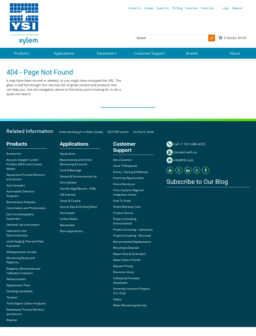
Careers (149, 8)
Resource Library (123, 272)
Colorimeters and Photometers (26, 208)
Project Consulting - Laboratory (133, 229)
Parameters (106, 53)
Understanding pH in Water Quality (81, 132)
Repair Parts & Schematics (129, 254)
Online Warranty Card (127, 207)
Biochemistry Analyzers (21, 202)
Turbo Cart (207, 8)
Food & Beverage (70, 170)
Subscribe (191, 8)
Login (225, 8)
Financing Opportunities (128, 178)
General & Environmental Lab (78, 176)
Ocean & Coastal (70, 201)
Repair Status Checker (127, 260)
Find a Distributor (124, 184)
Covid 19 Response (125, 166)
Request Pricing (123, 266)
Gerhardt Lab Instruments (23, 225)
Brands (192, 53)
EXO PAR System (118, 132)
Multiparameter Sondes (21, 252)
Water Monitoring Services (130, 305)
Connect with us (185, 152)
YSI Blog (177, 8)
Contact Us (134, 8)
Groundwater (68, 182)
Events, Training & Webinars (130, 172)
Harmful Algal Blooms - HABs (78, 189)
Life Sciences (68, 194)
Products (21, 53)
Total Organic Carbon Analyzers (26, 303)
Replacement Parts (18, 285)
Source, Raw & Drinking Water (78, 207)
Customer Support (149, 53)
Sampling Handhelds (19, 291)
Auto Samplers (15, 185)
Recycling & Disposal (126, 248)
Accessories (13, 154)
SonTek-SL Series (143, 132)
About (235, 53)
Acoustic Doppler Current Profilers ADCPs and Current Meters (24, 164)
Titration (11, 297)
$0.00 (235, 38)
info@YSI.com (183, 160)
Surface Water (68, 219)
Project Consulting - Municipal (132, 235)
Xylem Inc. (163, 8)
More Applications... (72, 231)
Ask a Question (122, 160)
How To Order (122, 201)
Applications (64, 53)
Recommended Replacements (132, 242)
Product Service (123, 213)
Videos (117, 299)
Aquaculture (67, 154)
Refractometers (16, 279)
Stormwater (67, 213)
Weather (11, 320)
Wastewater (67, 225)
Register (237, 8)
